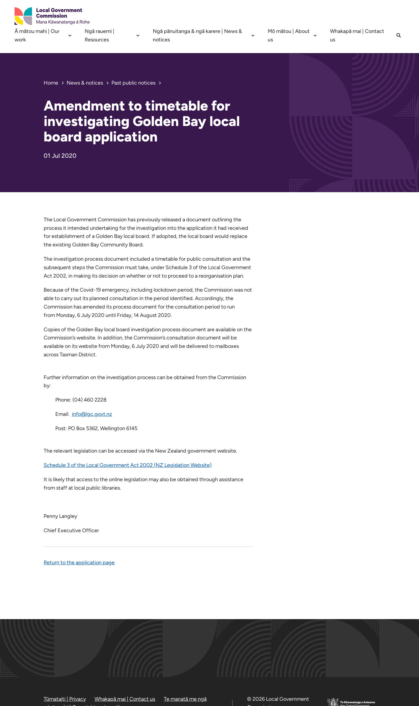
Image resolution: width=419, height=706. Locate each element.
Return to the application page (79, 562)
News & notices (85, 83)
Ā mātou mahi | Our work (37, 35)
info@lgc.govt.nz (92, 414)
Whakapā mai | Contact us (357, 35)
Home (51, 83)
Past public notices (133, 83)
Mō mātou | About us (289, 35)
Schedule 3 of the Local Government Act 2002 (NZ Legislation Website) (128, 465)
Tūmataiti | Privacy (65, 699)
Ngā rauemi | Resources (99, 35)
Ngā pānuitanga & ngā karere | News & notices (197, 35)
